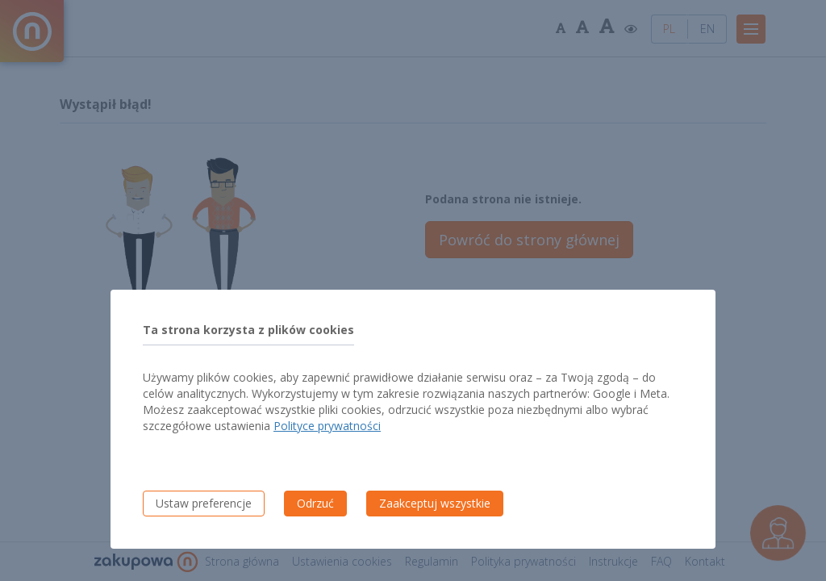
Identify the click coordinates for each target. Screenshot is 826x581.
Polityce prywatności (327, 425)
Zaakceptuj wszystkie (434, 503)
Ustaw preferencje (204, 503)
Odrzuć (315, 503)
